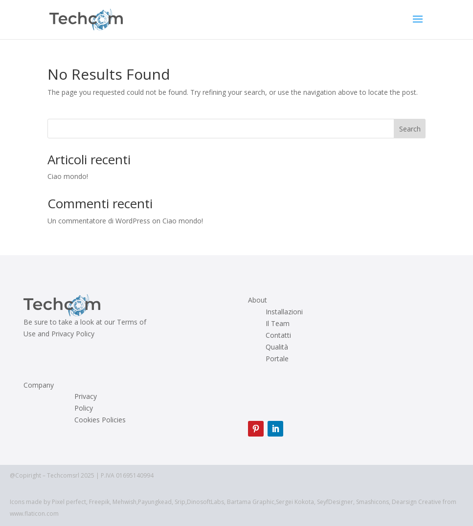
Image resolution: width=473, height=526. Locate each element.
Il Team (278, 323)
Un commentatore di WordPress (98, 220)
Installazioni (284, 311)
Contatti (278, 335)
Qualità (277, 347)
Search (410, 128)
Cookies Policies (100, 420)
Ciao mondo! (67, 176)
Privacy (85, 396)
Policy (83, 408)
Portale (277, 358)
